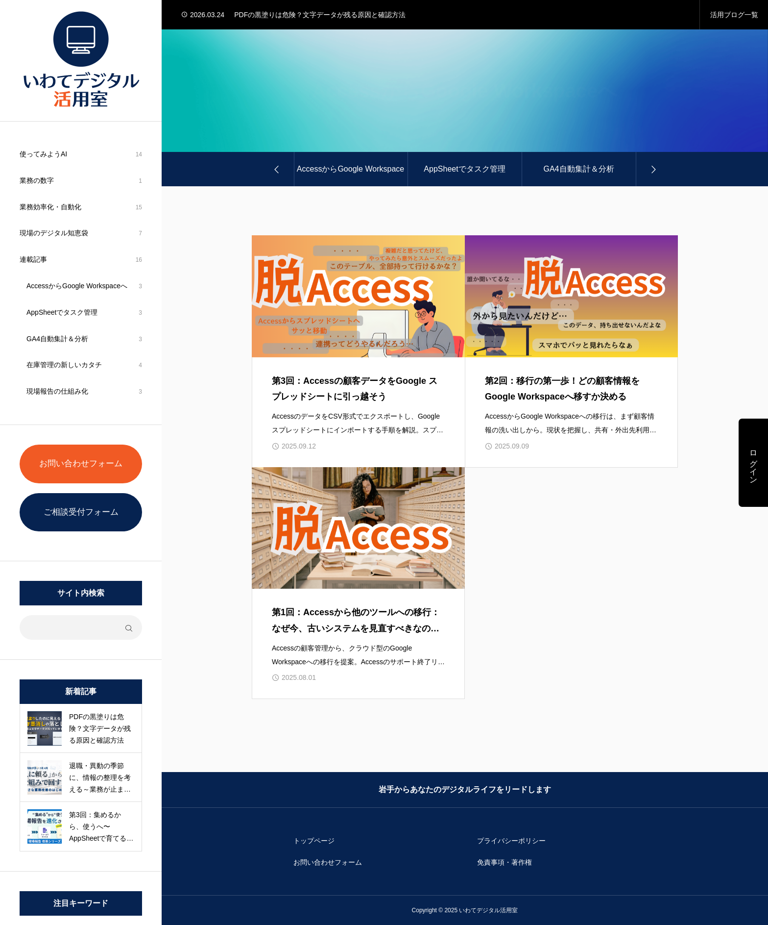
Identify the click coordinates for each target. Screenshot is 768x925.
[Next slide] (653, 169)
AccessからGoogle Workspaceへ (76, 286)
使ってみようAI (43, 154)
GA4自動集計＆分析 (57, 339)
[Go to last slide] (277, 169)
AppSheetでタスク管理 (62, 312)
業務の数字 (37, 180)
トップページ (314, 840)
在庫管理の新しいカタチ (64, 365)
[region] (81, 462)
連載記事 (33, 259)
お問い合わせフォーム (80, 463)
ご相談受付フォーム (81, 512)
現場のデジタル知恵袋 (54, 233)
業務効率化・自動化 (50, 207)
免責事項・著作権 (504, 862)
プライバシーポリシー (511, 840)
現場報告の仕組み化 (57, 391)
